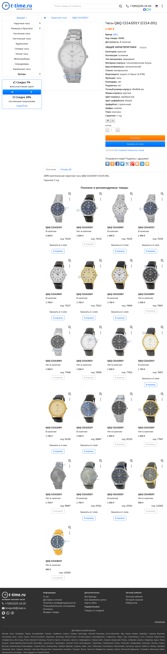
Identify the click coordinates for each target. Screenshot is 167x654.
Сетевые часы (22, 49)
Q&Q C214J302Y (115, 361)
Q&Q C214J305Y (146, 294)
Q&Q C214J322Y (84, 494)
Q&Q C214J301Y (84, 361)
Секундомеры (22, 64)
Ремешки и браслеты (26, 28)
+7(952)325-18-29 (14, 603)
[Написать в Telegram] (13, 612)
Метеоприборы (22, 59)
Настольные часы (22, 39)
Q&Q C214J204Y (115, 227)
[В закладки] (107, 121)
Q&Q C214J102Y (146, 428)
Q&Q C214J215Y (54, 227)
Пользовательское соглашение (59, 606)
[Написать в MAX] (4, 612)
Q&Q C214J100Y (54, 428)
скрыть (143, 47)
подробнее (22, 106)
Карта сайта (91, 603)
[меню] (162, 6)
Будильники (22, 44)
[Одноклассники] (31, 92)
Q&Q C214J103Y (84, 294)
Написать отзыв (136, 150)
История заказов (134, 600)
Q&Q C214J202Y (115, 428)
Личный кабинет (134, 597)
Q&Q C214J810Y (146, 494)
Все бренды (90, 597)
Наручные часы (27, 23)
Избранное (131, 603)
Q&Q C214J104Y (115, 294)
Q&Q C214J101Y (146, 361)
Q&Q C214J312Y (84, 428)
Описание (51, 169)
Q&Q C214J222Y (54, 494)
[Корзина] (156, 6)
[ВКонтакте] (4, 617)
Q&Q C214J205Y (54, 361)
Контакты (48, 609)
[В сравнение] (112, 121)
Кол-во (108, 125)
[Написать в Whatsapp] (8, 612)
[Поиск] (85, 6)
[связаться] (139, 6)
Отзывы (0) (65, 169)
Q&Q (115, 34)
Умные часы (22, 54)
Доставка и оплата (52, 600)
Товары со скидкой (94, 610)
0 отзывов (121, 150)
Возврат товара (51, 612)
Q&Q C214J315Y (84, 227)
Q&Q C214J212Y (146, 227)
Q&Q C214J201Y (80, 18)
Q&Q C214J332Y (115, 494)
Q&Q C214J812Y (54, 561)
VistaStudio (159, 622)
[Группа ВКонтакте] (12, 92)
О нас (46, 597)
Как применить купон (96, 600)
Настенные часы (21, 33)
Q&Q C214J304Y (54, 294)
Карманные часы (22, 69)
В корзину (135, 138)
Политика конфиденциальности (59, 603)
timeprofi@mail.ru (14, 608)
